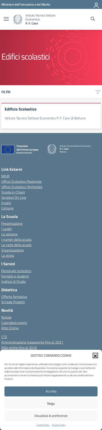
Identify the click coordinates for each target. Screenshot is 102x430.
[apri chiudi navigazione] (6, 19)
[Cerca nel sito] (92, 19)
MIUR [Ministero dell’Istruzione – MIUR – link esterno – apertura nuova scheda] (5, 176)
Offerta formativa (14, 296)
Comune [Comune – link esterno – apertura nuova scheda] (7, 208)
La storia (7, 255)
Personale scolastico (16, 270)
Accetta (51, 391)
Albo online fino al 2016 (19, 347)
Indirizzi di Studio (13, 281)
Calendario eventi (14, 322)
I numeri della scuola (16, 239)
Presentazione (11, 223)
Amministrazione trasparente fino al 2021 (32, 342)
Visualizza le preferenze (51, 415)
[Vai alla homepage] (17, 19)
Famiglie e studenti (15, 276)
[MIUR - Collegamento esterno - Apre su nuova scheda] (25, 4)
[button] (95, 355)
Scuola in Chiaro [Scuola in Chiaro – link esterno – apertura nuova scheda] (13, 192)
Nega (51, 403)
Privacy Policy (59, 425)
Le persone (9, 234)
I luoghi (6, 228)
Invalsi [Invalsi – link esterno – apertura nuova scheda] (6, 202)
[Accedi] (96, 4)
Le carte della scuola (16, 244)
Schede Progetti (13, 302)
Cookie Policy (43, 425)
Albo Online (10, 328)
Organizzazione (12, 250)
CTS (4, 337)
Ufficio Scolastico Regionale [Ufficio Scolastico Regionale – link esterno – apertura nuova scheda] (21, 181)
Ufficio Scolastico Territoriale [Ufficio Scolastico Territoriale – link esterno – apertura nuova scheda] (21, 186)
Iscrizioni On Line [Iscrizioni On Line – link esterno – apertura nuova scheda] (13, 197)
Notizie (6, 317)
